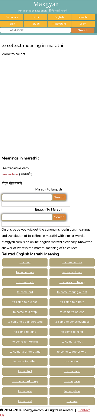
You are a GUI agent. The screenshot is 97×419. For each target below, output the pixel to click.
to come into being (72, 282)
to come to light (25, 332)
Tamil (12, 23)
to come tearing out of (72, 292)
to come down (72, 272)
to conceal (25, 401)
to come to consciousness (72, 322)
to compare (72, 381)
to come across (72, 262)
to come (72, 401)
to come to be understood (25, 322)
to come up (72, 361)
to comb (25, 262)
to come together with (72, 352)
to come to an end (72, 312)
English (59, 17)
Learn (83, 23)
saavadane (10, 174)
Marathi (82, 17)
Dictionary (12, 17)
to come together (25, 361)
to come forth (25, 282)
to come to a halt (72, 302)
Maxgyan (46, 3)
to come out (25, 292)
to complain (72, 391)
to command (72, 371)
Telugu (36, 23)
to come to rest (72, 342)
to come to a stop (25, 312)
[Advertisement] (48, 105)
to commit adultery (25, 381)
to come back (25, 272)
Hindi (35, 17)
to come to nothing (25, 342)
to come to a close (25, 302)
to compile (25, 391)
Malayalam (59, 23)
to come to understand (25, 352)
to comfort (25, 371)
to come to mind (72, 332)
